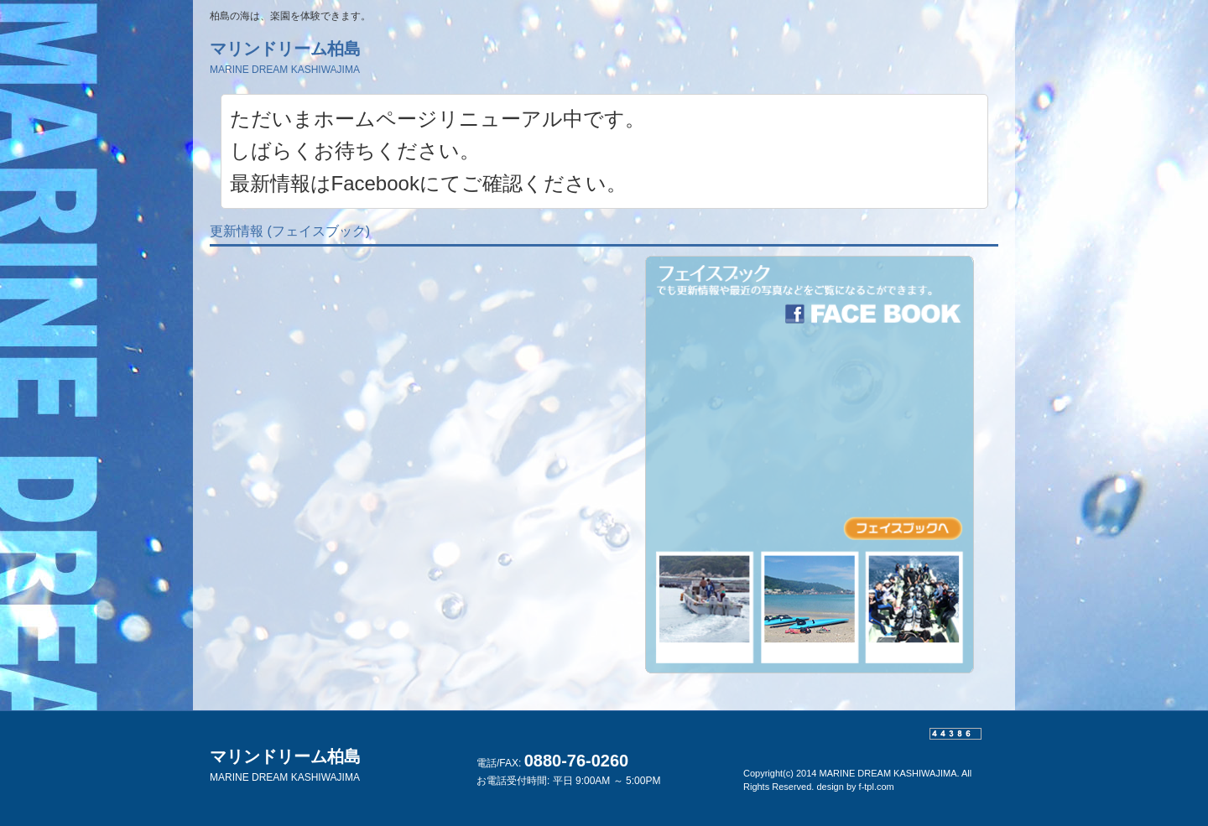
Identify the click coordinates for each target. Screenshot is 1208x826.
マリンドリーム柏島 (285, 57)
